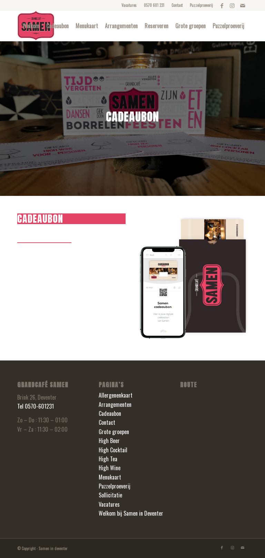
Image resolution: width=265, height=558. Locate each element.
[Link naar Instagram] (232, 5)
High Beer (109, 440)
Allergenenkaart (115, 395)
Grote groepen (114, 432)
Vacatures (129, 5)
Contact (177, 5)
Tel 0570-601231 (35, 406)
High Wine (109, 468)
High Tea (108, 459)
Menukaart (110, 477)
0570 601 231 (154, 5)
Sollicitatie (110, 495)
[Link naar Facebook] (222, 5)
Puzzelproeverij (201, 5)
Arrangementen (115, 404)
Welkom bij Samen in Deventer (131, 513)
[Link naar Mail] (242, 5)
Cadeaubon (110, 413)
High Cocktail (113, 450)
